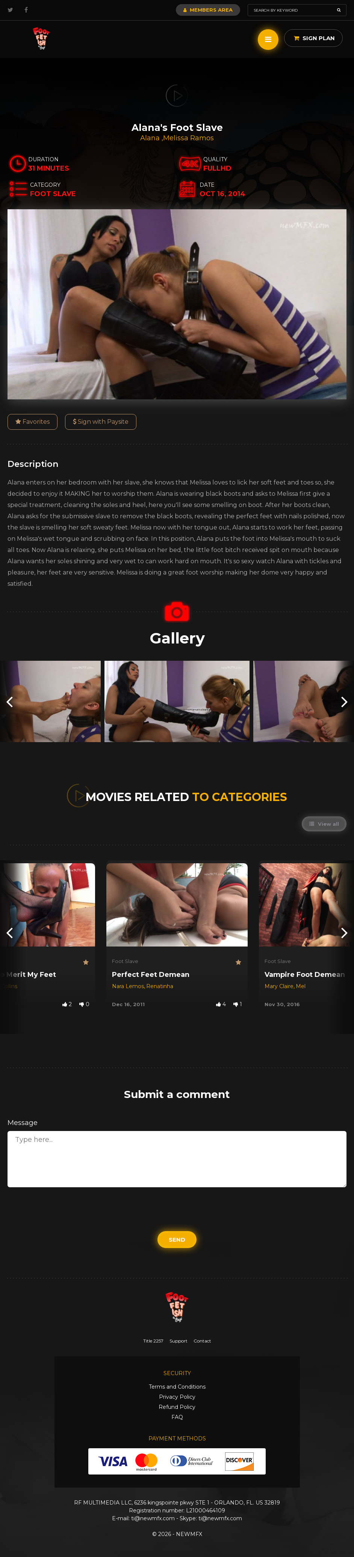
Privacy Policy (177, 1397)
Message (23, 1123)
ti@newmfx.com (153, 1518)
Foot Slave (125, 961)
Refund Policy (177, 1407)
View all (324, 824)
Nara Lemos (128, 986)
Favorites (32, 421)
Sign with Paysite (101, 421)
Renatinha (159, 986)
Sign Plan (314, 38)
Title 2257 (153, 1341)
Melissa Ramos (188, 138)
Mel (301, 986)
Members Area (208, 10)
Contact (202, 1341)
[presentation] (9, 701)
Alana (151, 138)
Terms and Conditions (177, 1386)
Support (178, 1341)
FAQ (177, 1417)
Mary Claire (279, 986)
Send (177, 1239)
